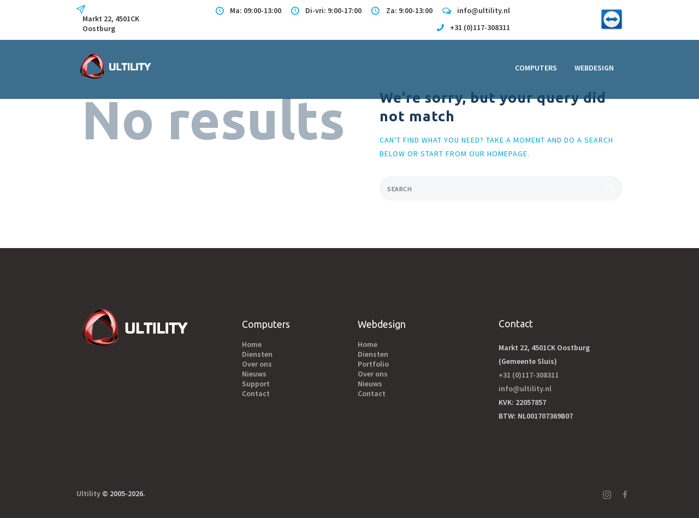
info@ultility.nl (525, 388)
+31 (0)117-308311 (529, 375)
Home (252, 344)
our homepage (498, 153)
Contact (256, 393)
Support (256, 383)
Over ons (257, 364)
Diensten (257, 354)
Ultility (88, 493)
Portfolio (373, 364)
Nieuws (254, 374)
